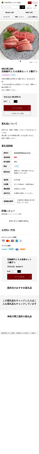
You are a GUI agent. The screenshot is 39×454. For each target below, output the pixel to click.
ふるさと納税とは (32, 17)
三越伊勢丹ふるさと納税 (7, 335)
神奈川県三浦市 (7, 69)
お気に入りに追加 (19, 114)
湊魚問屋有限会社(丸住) (22, 154)
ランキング (6, 17)
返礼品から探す (9, 12)
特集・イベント (19, 17)
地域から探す (29, 12)
